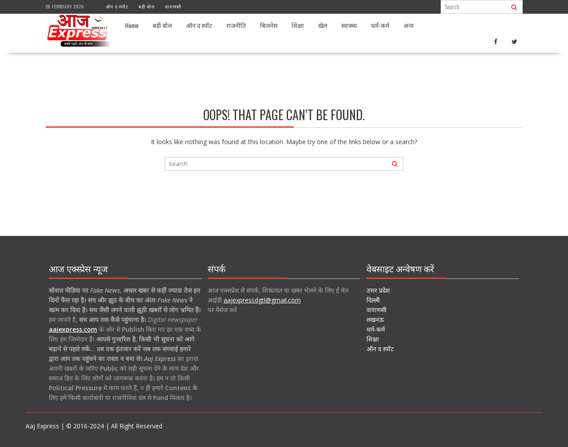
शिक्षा (298, 25)
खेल (322, 25)
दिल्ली (373, 300)
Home (131, 25)
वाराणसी (173, 6)
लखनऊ (375, 319)
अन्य (408, 25)
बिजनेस (268, 25)
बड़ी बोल (146, 6)
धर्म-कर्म (380, 25)
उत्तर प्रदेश (378, 290)
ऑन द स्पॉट (117, 6)
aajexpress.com (73, 329)
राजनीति (236, 25)
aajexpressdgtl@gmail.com (262, 300)
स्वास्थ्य (349, 25)
